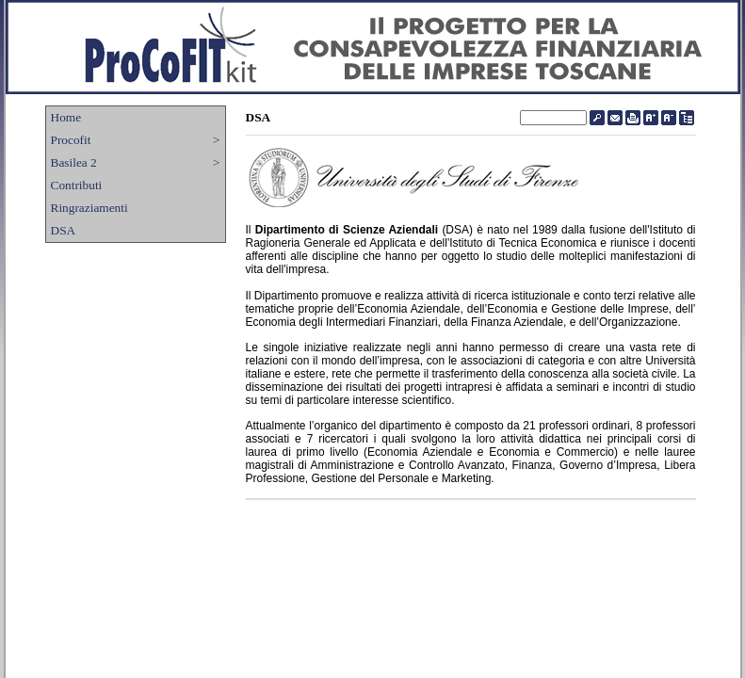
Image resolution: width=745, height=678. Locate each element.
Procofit (135, 140)
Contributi (77, 185)
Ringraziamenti (89, 208)
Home (66, 117)
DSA (63, 230)
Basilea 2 (135, 162)
